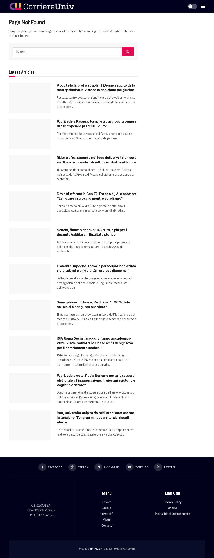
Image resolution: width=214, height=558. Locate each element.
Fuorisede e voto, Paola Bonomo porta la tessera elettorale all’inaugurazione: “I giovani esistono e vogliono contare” (96, 380)
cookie (172, 508)
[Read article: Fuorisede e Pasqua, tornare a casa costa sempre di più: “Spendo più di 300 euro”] (30, 134)
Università (106, 514)
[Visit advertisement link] (174, 49)
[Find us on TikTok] (78, 467)
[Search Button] (128, 51)
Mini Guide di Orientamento (172, 514)
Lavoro (106, 502)
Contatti (106, 525)
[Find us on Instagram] (107, 467)
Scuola (106, 508)
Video (107, 520)
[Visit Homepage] (42, 6)
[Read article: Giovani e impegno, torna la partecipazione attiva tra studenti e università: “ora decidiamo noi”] (30, 279)
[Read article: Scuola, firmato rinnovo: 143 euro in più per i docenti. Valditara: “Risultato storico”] (30, 242)
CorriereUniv (95, 548)
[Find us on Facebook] (50, 467)
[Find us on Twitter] (165, 467)
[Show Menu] (203, 6)
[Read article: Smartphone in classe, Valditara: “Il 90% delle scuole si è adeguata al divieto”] (30, 315)
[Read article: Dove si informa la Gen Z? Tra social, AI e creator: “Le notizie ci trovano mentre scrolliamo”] (30, 206)
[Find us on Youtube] (137, 467)
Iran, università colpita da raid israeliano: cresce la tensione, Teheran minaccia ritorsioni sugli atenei (95, 417)
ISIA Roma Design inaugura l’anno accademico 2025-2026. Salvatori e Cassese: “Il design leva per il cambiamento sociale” (95, 343)
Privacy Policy (172, 502)
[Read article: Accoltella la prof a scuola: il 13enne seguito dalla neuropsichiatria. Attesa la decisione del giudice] (30, 98)
